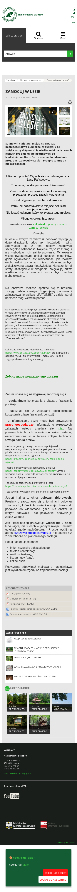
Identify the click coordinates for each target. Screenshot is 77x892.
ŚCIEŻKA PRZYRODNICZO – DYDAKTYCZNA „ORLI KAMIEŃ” (39, 732)
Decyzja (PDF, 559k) (20, 593)
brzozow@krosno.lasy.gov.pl (17, 773)
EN (73, 22)
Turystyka (10, 80)
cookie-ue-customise (53, 879)
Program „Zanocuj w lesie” (58, 80)
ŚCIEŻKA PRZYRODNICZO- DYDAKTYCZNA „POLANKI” (17, 710)
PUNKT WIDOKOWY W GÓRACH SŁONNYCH (60, 710)
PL (72, 16)
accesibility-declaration (65, 843)
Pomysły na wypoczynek (30, 80)
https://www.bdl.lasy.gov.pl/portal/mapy (28, 352)
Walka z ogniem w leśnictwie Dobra (35, 676)
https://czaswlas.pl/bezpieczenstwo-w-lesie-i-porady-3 (36, 486)
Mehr (25, 864)
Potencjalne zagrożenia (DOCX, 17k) (28, 614)
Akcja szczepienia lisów (27, 638)
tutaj (60, 428)
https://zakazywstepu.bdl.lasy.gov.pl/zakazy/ (31, 470)
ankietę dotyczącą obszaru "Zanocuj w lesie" (47, 226)
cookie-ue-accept (55, 872)
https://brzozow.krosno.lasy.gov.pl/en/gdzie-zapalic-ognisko (35, 460)
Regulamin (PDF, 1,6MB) (22, 603)
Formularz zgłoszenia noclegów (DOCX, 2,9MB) (34, 608)
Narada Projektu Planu (27, 657)
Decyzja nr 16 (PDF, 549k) (23, 598)
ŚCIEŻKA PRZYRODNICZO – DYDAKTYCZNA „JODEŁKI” (16, 732)
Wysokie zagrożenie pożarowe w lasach (37, 666)
